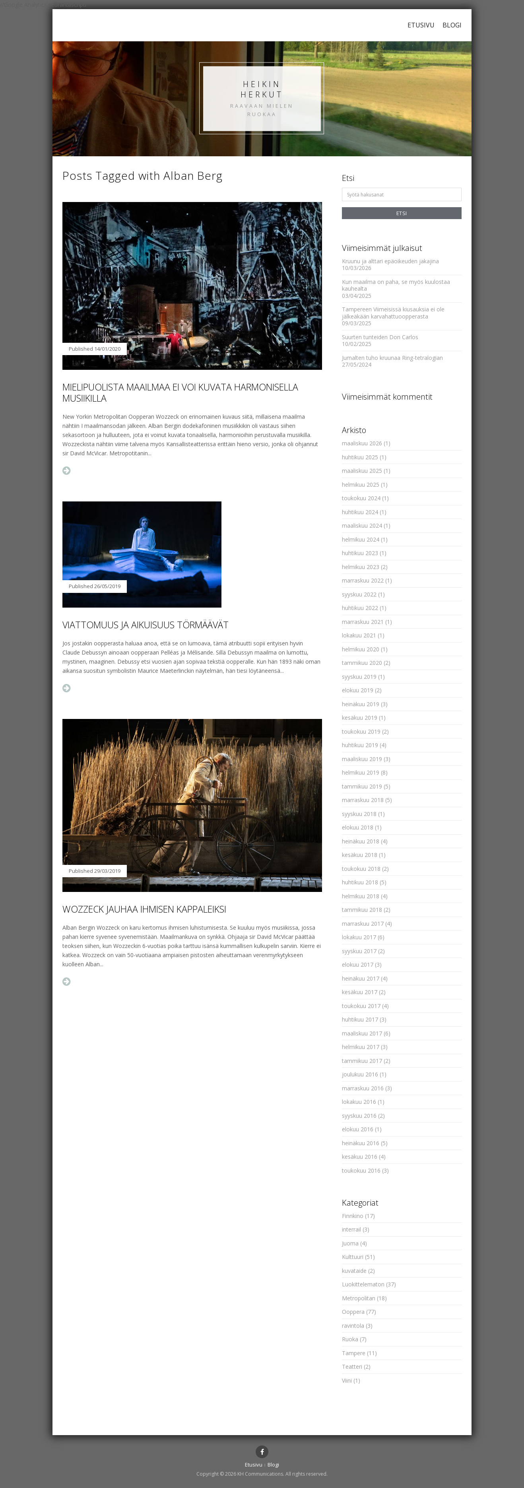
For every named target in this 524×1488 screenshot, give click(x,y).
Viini (347, 1380)
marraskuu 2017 (363, 923)
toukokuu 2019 (361, 731)
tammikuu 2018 (362, 909)
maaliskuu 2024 (362, 525)
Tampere (353, 1353)
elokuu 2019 (357, 690)
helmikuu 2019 (360, 772)
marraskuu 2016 (363, 1088)
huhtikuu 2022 (360, 608)
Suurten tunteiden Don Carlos (380, 337)
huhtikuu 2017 (360, 1019)
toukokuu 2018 (361, 868)
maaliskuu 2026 (362, 443)
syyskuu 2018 (359, 814)
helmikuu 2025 (360, 484)
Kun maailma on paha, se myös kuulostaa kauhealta (396, 285)
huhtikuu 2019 (360, 745)
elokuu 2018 (357, 827)
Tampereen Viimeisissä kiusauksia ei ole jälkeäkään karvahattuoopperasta (393, 312)
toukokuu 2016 (361, 1170)
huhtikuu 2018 (360, 882)
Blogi (452, 25)
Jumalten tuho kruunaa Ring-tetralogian (392, 357)
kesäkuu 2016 (359, 1156)
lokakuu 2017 (359, 937)
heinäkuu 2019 (360, 704)
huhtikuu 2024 (360, 512)
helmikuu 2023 (360, 567)
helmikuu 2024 (360, 539)
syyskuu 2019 (359, 676)
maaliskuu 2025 (362, 470)
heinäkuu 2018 (360, 841)
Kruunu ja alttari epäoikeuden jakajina (390, 261)
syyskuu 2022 (359, 594)
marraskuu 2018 (363, 800)
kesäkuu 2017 (359, 992)
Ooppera (353, 1311)
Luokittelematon (363, 1284)
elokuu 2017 (357, 964)
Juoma (350, 1243)
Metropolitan (358, 1298)
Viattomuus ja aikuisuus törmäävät (145, 624)
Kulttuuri (352, 1257)
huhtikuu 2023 (360, 553)
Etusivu (421, 25)
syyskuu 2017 (359, 951)
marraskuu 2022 (363, 580)
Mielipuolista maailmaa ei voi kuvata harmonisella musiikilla (180, 392)
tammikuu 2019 (362, 786)
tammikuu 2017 (362, 1061)
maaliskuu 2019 (362, 759)
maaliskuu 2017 (362, 1033)
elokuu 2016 (357, 1129)
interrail (351, 1229)
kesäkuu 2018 (359, 855)
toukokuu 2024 (361, 498)
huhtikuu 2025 (360, 457)
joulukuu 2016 (360, 1074)
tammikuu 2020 (362, 662)
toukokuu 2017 (361, 1006)
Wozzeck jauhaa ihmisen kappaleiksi (144, 909)
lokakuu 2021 (359, 635)
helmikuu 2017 (360, 1047)
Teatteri (352, 1366)
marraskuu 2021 (363, 622)
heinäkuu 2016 (360, 1143)
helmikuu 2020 (360, 649)
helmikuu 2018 (360, 896)
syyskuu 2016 (359, 1115)
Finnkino (352, 1216)
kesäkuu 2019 (359, 717)
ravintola (353, 1325)
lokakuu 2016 (359, 1101)
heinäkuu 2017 (360, 978)
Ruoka (350, 1339)
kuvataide (354, 1270)
